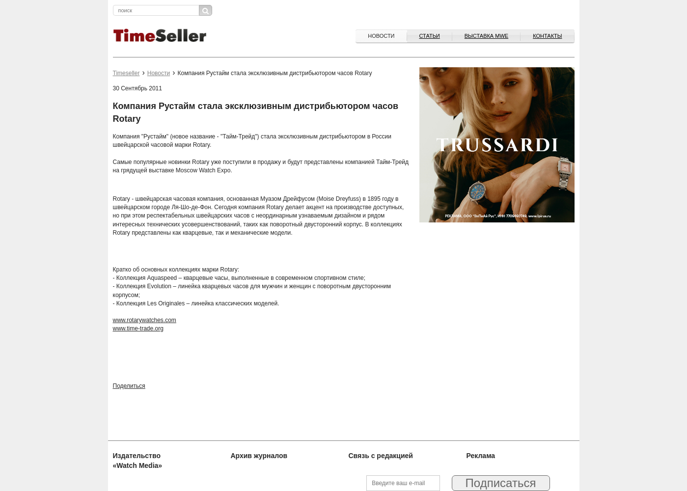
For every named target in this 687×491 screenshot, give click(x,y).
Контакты (547, 36)
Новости (381, 36)
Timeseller (126, 73)
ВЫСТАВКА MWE (486, 36)
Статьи (429, 36)
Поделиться (129, 385)
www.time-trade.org (138, 328)
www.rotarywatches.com (144, 320)
